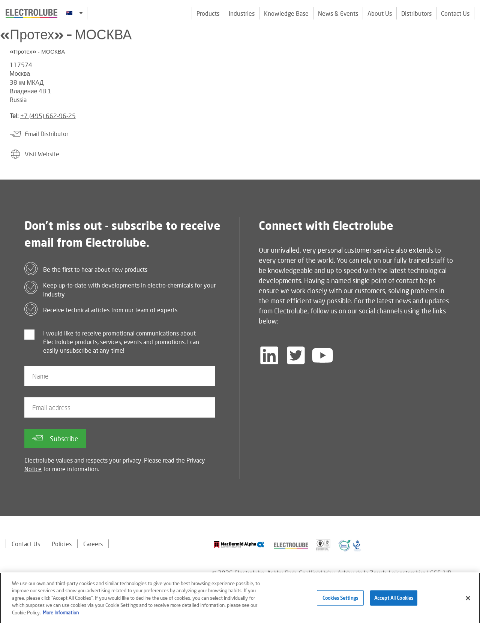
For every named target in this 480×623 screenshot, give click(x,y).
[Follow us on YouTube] (322, 355)
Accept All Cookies (393, 600)
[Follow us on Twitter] (295, 355)
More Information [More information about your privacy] (61, 615)
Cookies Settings (340, 600)
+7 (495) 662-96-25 (48, 115)
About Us (380, 13)
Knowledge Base (286, 13)
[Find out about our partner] (239, 544)
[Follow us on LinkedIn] (269, 355)
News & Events (338, 13)
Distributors (416, 13)
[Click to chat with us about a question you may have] (470, 55)
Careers (93, 543)
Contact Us (455, 13)
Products (207, 13)
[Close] (468, 600)
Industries (242, 13)
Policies (62, 543)
